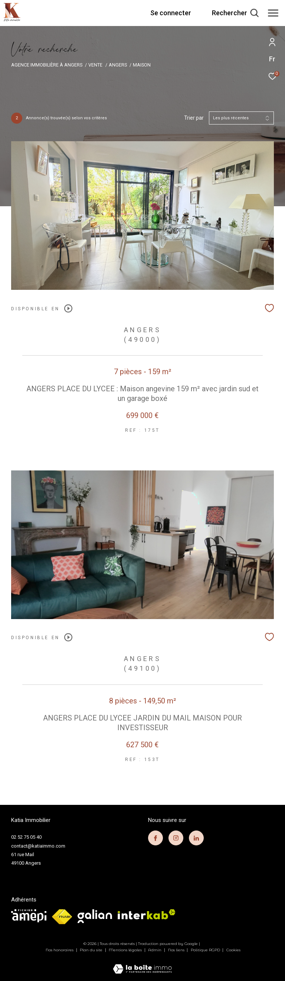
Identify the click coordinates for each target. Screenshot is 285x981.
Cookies (233, 950)
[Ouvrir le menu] (273, 13)
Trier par (194, 118)
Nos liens (177, 950)
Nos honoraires (60, 950)
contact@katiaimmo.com (38, 846)
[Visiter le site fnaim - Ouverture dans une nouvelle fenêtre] (62, 916)
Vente (95, 65)
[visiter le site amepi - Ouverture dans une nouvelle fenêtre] (28, 915)
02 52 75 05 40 (26, 837)
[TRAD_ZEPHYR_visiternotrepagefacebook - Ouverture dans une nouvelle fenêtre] (155, 838)
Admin (155, 950)
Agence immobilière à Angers (46, 65)
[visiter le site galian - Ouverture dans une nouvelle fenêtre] (95, 916)
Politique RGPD (205, 950)
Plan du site (92, 950)
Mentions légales (126, 950)
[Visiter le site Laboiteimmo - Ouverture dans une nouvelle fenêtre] (142, 964)
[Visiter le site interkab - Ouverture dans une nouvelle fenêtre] (147, 914)
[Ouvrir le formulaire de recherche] (235, 13)
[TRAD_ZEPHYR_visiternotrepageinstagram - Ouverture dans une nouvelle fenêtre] (175, 838)
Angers (118, 65)
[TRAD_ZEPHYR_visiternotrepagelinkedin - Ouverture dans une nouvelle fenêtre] (196, 838)
